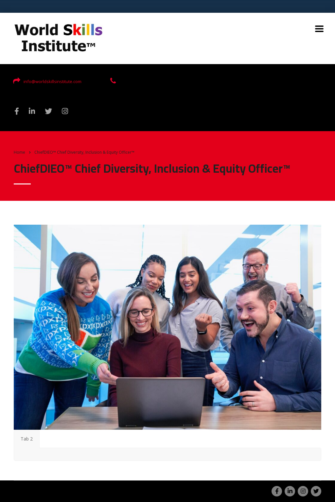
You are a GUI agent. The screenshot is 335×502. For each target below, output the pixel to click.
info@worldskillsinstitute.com (52, 81)
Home (19, 152)
